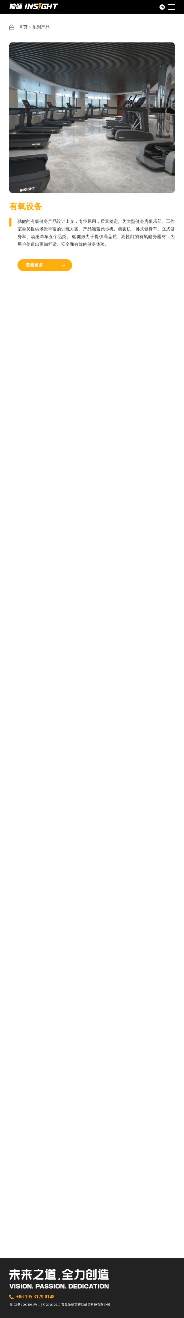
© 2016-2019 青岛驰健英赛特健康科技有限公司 (76, 1305)
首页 (23, 27)
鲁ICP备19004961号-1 (24, 1305)
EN (162, 7)
